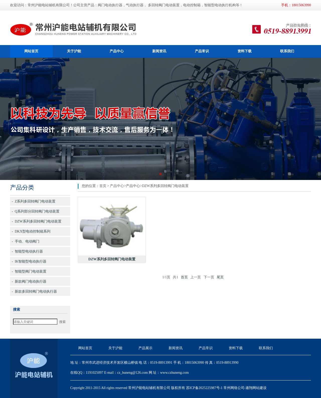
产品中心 (117, 51)
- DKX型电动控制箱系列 (31, 231)
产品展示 (145, 348)
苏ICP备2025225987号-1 (204, 388)
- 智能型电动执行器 (27, 251)
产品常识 (202, 51)
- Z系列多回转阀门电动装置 (33, 201)
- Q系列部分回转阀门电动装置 (35, 211)
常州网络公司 (234, 388)
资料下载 (244, 51)
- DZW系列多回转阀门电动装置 (36, 221)
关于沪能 (74, 51)
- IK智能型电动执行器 (29, 261)
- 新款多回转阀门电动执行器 (34, 291)
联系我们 (287, 51)
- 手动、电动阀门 (25, 241)
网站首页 (31, 51)
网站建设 (260, 388)
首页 (102, 186)
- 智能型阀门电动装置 (29, 271)
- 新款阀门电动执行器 (29, 281)
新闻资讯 (159, 51)
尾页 (220, 277)
